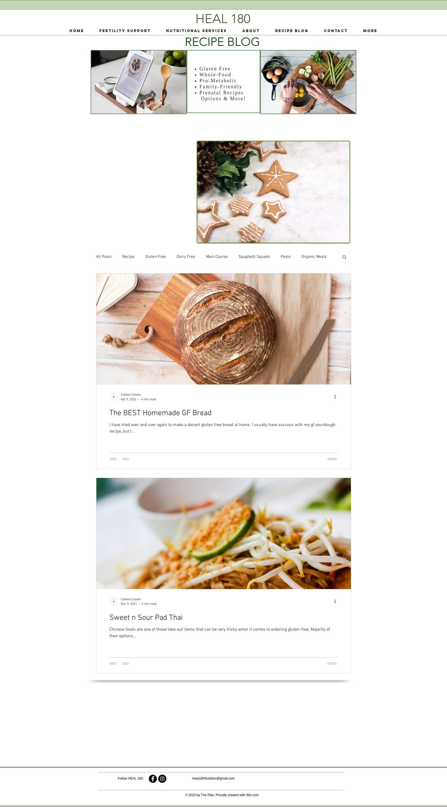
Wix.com (252, 795)
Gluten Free (155, 256)
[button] (344, 257)
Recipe (128, 256)
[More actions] (337, 396)
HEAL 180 (222, 18)
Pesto (286, 256)
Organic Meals (314, 256)
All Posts (104, 256)
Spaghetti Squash (254, 256)
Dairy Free (186, 256)
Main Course (217, 256)
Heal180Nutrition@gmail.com (213, 778)
